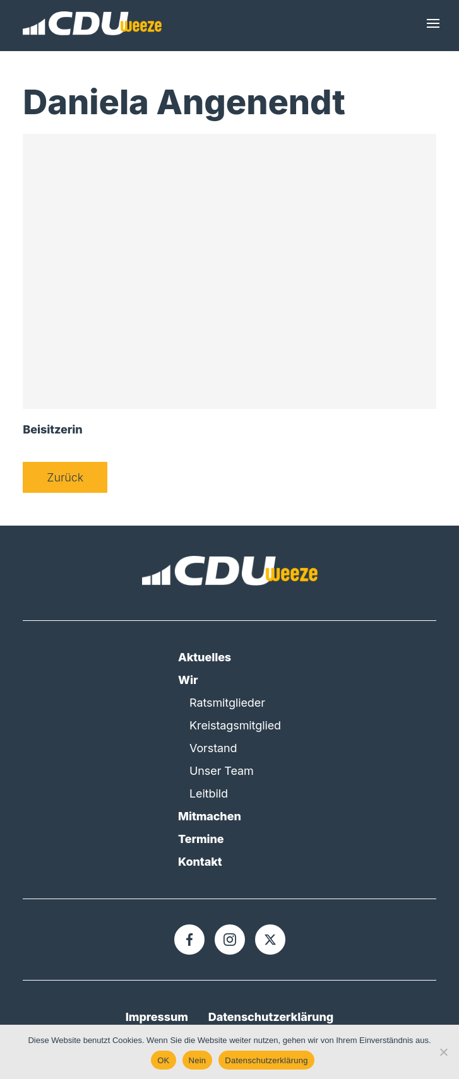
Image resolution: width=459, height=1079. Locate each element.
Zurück (65, 477)
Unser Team (221, 770)
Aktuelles (204, 657)
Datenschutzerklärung (270, 1016)
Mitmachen (209, 816)
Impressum (157, 1016)
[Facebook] (189, 939)
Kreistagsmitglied (235, 725)
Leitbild (208, 793)
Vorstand (213, 748)
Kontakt (200, 861)
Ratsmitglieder (227, 702)
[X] (270, 939)
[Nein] (443, 1052)
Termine (201, 839)
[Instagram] (230, 939)
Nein (197, 1060)
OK (163, 1060)
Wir (188, 680)
